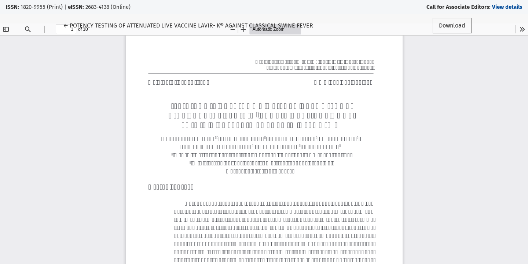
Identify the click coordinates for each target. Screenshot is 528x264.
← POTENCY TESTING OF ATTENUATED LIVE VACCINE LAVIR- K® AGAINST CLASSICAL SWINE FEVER (188, 25)
